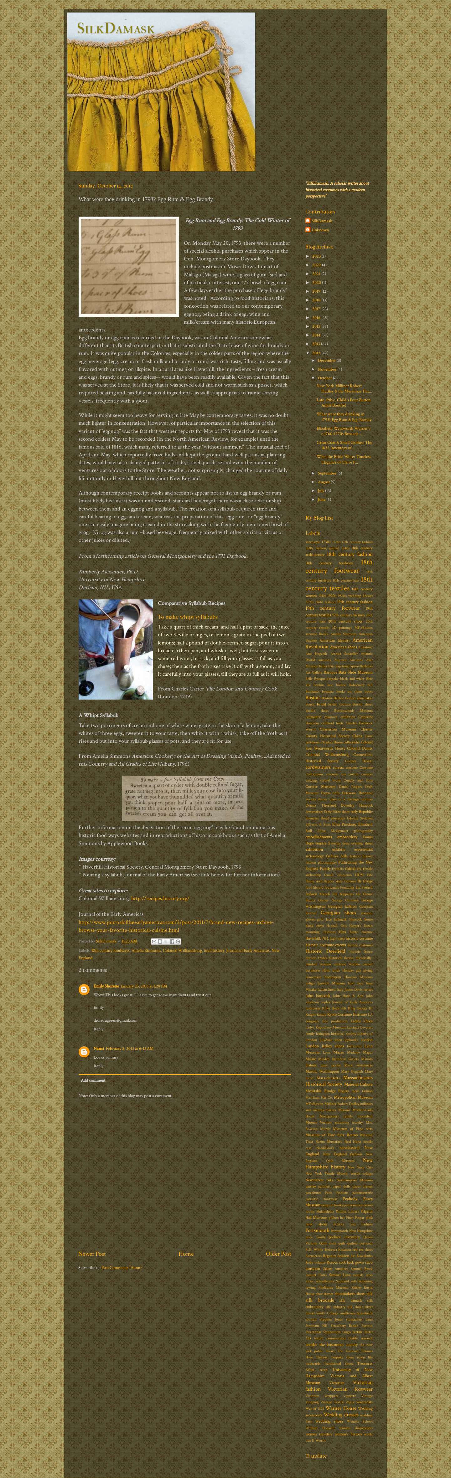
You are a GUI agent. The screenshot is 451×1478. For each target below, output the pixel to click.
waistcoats (364, 1402)
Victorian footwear (350, 1389)
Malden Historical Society (338, 1059)
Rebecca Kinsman (338, 1249)
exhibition (314, 849)
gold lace (324, 919)
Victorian (337, 1383)
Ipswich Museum (331, 983)
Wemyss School (360, 1421)
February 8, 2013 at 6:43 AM (129, 1048)
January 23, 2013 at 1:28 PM (144, 986)
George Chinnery (345, 900)
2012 (316, 353)
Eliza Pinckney (344, 824)
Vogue (350, 1402)
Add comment (93, 1080)
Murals (325, 1128)
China (357, 736)
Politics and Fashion (353, 1224)
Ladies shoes (362, 1021)
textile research (361, 1338)
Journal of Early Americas (248, 950)
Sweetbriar (313, 1332)
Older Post (278, 1254)
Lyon (326, 1052)
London (366, 1040)
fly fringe (365, 881)
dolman (367, 799)
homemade (313, 977)
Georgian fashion (342, 906)
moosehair (365, 1116)
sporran (310, 1319)
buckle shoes (317, 710)
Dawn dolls (330, 793)
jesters (368, 989)
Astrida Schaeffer (344, 653)
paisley (310, 1186)
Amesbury (365, 647)
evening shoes (362, 843)
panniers (324, 1186)
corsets (338, 767)
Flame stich (314, 881)
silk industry (335, 1307)
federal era (353, 868)
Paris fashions (336, 1192)
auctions (325, 660)
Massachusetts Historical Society (339, 1081)
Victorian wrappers (321, 1395)
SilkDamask (116, 28)
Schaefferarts (324, 1281)
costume (351, 767)
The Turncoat (348, 1351)
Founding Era (350, 887)
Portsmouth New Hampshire (352, 1231)
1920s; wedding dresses (355, 595)
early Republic (361, 811)
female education (337, 875)
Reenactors (313, 1256)
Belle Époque (315, 678)
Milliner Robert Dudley (341, 1103)
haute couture (361, 932)
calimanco (313, 717)
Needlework (325, 1148)
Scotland (342, 1281)
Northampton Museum (355, 1180)
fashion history (361, 856)
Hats (342, 932)
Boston (312, 697)
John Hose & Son (348, 995)
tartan (357, 1332)
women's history (348, 1434)
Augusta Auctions (348, 660)
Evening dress (339, 843)
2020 (317, 282)
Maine (310, 1059)
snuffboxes (347, 1313)
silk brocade (319, 1300)
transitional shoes (338, 1363)
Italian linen (326, 989)
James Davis (353, 989)
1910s (322, 595)
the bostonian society (338, 1344)
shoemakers (345, 1293)
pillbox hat (337, 1217)
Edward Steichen (360, 818)
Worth (320, 1440)
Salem (327, 1268)
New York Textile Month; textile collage (339, 1173)
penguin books (332, 1205)
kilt (343, 1008)
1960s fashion (325, 602)
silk (370, 1293)
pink (369, 1217)
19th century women (348, 615)
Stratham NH (316, 1325)
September (327, 473)
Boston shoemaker (359, 698)
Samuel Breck (362, 1268)
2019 (316, 291)
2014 (316, 335)
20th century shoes (345, 621)
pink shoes (316, 1224)
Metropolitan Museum (353, 1097)
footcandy (331, 887)
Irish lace (355, 983)
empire (320, 843)
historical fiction (341, 958)
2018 (316, 300)
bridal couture (339, 704)
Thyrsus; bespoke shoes (335, 1357)
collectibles (352, 742)
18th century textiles (339, 584)
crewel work (330, 780)
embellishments (318, 837)
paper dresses (362, 1186)
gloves (310, 919)
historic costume (359, 938)
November (327, 369)
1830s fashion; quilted (322, 548)
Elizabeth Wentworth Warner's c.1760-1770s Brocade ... (343, 431)
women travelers (319, 1434)
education (338, 818)
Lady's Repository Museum (325, 1027)
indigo (310, 983)
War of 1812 (314, 1408)
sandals (358, 1275)
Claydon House (331, 742)
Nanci (99, 1048)
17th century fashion (357, 542)
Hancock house (361, 919)
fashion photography (321, 862)
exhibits (338, 849)
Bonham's (312, 691)
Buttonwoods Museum (353, 710)
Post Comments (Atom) (121, 1267)
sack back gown (351, 1262)
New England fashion (342, 1154)
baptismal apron (347, 666)
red (354, 1249)
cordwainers (318, 767)
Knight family (315, 1014)
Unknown (320, 230)
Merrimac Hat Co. (319, 1097)
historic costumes (360, 945)
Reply (98, 1029)
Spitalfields (365, 1313)
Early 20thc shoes (337, 811)
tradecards (312, 1363)
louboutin (354, 1046)
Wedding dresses (341, 1414)
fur (358, 894)
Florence (350, 881)
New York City (360, 1167)
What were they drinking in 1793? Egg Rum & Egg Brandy (344, 416)
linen (338, 1040)
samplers (341, 1268)
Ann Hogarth (316, 653)
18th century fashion (350, 554)
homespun (332, 977)
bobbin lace (323, 685)
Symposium (331, 1332)
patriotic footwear (321, 1199)
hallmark (340, 919)
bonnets (328, 691)
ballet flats (326, 666)
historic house (361, 951)
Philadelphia (325, 1211)
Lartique (353, 1027)
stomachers (354, 1319)
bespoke (333, 678)
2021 (316, 274)
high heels (337, 938)
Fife (370, 875)
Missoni (344, 1110)
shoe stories (325, 1293)
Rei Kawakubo (361, 1256)
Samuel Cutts (316, 1275)
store (369, 1319)
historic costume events (325, 945)
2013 (316, 344)
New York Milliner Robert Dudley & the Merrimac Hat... (344, 388)
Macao (339, 1052)
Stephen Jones (331, 1319)
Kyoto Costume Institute (347, 1014)
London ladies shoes (324, 1046)
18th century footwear (339, 566)
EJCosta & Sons (317, 824)
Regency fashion (336, 1256)
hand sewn (314, 925)
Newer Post (92, 1254)
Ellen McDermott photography (345, 831)
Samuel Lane (339, 1275)
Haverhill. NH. (317, 938)
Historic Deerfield (325, 951)
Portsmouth (317, 1230)
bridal (321, 704)
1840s (345, 548)
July (321, 491)
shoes (360, 1293)
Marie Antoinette (358, 1065)
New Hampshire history (339, 1163)
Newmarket (314, 1180)
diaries (322, 799)
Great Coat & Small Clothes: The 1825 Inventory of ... (344, 445)
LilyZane (325, 1040)
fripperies (347, 894)
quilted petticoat (360, 1243)
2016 (316, 318)
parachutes (313, 1192)
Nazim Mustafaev (329, 1141)
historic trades (316, 958)
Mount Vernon (318, 1122)
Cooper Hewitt (359, 761)
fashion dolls (336, 856)
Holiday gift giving (357, 970)
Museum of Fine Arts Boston (331, 1135)
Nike (330, 1180)
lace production (335, 1021)
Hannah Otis (336, 925)
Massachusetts (328, 1078)
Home (186, 1254)
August (324, 482)
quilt (341, 1243)
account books (316, 634)
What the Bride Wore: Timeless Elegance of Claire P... (344, 459)
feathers (338, 868)
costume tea (336, 774)
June (322, 499)
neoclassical (350, 1148)
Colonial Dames (360, 748)
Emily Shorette (106, 986)
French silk (328, 894)
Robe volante (315, 1262)
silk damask (351, 1300)
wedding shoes (329, 1421)
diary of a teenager (344, 799)
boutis (309, 704)
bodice (341, 685)
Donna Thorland (320, 805)
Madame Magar (360, 1052)
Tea (308, 1338)
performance (353, 1205)
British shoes (363, 704)
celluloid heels (332, 723)
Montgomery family (336, 1116)
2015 (316, 326)
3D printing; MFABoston (352, 627)
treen (323, 1370)
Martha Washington (322, 1071)
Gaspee (323, 900)
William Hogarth (319, 1428)
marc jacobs (330, 1065)
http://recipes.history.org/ (160, 898)
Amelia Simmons (146, 950)
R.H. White (314, 1249)
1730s (326, 542)
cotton (353, 774)
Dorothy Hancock (357, 805)
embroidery (347, 837)
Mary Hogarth (352, 1071)
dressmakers (314, 811)
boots (369, 691)
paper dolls (341, 1186)
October (325, 378)
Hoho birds (331, 970)
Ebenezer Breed (317, 818)
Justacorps (312, 1008)
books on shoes (349, 691)
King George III (360, 1008)
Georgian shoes (338, 912)
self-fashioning (362, 1281)
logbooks (351, 1040)
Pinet (350, 1217)
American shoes (343, 647)
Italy (340, 989)
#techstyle (312, 542)
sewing (310, 1287)
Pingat (359, 1217)
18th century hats (346, 580)
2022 (317, 265)
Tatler (368, 1332)
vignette (350, 1395)
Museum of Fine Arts (353, 1129)
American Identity (334, 640)
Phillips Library (347, 1211)
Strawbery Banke (344, 1325)
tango (346, 1332)
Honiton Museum (359, 977)
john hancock (317, 995)
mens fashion (362, 1091)
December (327, 360)
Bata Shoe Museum (356, 672)
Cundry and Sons (358, 780)
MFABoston (314, 1103)
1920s (331, 595)
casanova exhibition (339, 717)
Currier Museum (320, 786)
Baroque (330, 672)
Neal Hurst (353, 1141)
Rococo (332, 1262)
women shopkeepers (356, 1428)
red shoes (366, 1249)
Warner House (340, 1408)
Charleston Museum (338, 729)
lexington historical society (336, 1033)
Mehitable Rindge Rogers (327, 1091)
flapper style (333, 881)
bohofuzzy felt (361, 685)
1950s (309, 602)
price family (315, 1237)
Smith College (327, 1313)
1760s (336, 542)
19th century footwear (332, 608)
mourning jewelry (349, 1122)
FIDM (359, 875)
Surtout (367, 1325)
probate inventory (344, 1237)
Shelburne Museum (334, 1287)
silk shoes (354, 1307)
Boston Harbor (333, 698)
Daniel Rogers (350, 786)
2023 (317, 256)
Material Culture (358, 1084)
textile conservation (329, 1338)
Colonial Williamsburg (182, 950)
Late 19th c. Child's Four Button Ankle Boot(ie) (344, 402)
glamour (366, 913)
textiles (311, 1344)
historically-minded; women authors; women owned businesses (339, 964)
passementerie (362, 1192)
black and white (352, 678)
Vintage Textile (332, 1402)
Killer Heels (331, 1008)
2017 (316, 309)
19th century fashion (355, 602)
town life (365, 1357)
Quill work (327, 1243)
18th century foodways (110, 950)
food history (214, 950)
